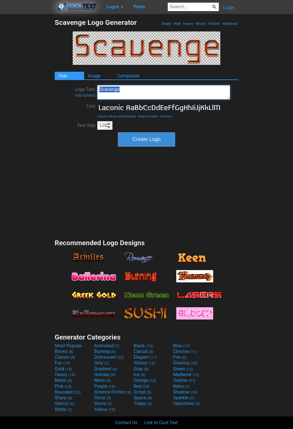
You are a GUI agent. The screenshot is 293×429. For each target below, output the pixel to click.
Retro (181, 386)
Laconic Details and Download (116, 116)
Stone (103, 403)
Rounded (68, 392)
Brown (64, 351)
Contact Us (126, 422)
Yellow (104, 409)
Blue (181, 345)
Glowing (185, 363)
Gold (63, 369)
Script (142, 392)
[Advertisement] (27, 104)
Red (177, 23)
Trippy (143, 403)
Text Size (86, 125)
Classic (65, 357)
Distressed (109, 357)
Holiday (104, 374)
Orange (145, 380)
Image (94, 76)
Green (183, 369)
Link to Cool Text (161, 422)
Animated (107, 345)
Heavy (188, 23)
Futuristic (166, 116)
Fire (180, 357)
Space (143, 397)
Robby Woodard (148, 116)
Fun (62, 363)
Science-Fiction (112, 392)
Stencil (64, 403)
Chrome (185, 351)
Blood (200, 23)
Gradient (105, 369)
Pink (63, 386)
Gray (141, 369)
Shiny (102, 397)
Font (90, 106)
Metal (63, 380)
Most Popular (68, 345)
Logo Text (85, 92)
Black (143, 345)
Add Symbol (85, 95)
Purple (104, 386)
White (63, 409)
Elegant (145, 357)
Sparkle (183, 397)
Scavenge (163, 92)
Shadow (185, 392)
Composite (128, 76)
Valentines (186, 403)
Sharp (166, 23)
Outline (184, 380)
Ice (139, 374)
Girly (101, 363)
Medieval (230, 23)
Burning (105, 351)
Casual (143, 351)
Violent (214, 23)
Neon (102, 380)
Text (62, 76)
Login (228, 7)
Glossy (144, 363)
